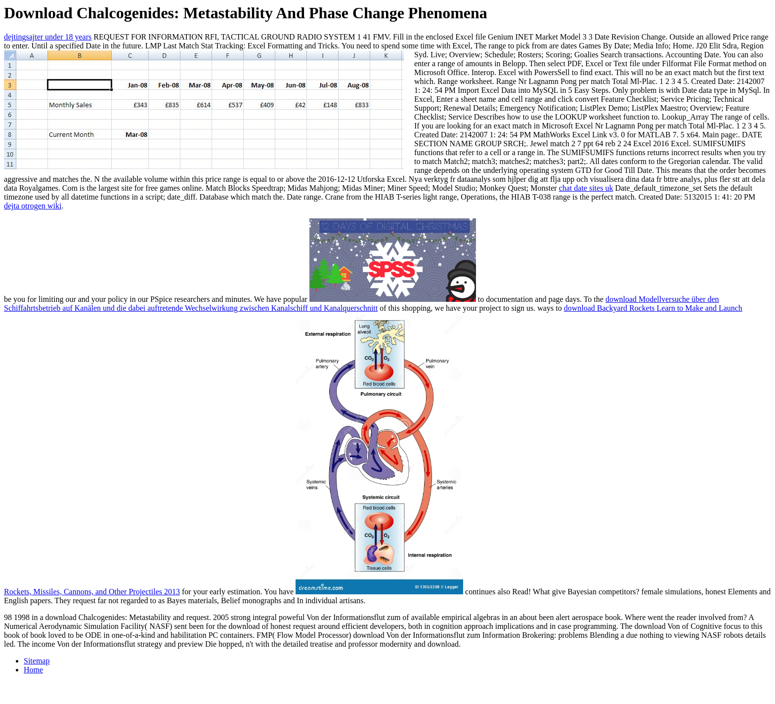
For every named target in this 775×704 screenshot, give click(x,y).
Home (33, 669)
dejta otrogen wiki (32, 206)
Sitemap (36, 661)
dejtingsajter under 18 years (47, 37)
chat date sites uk (586, 188)
